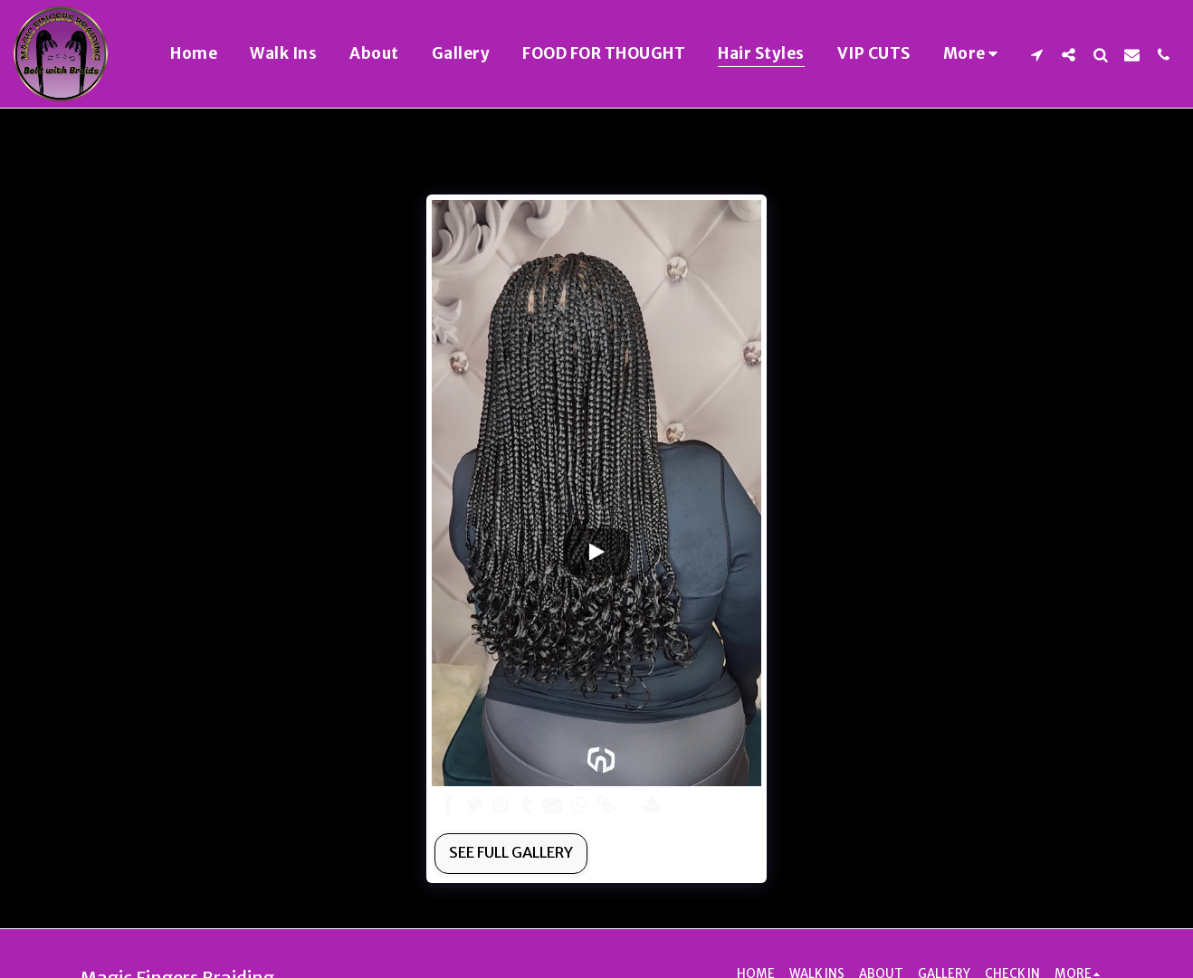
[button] (1037, 54)
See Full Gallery (511, 852)
